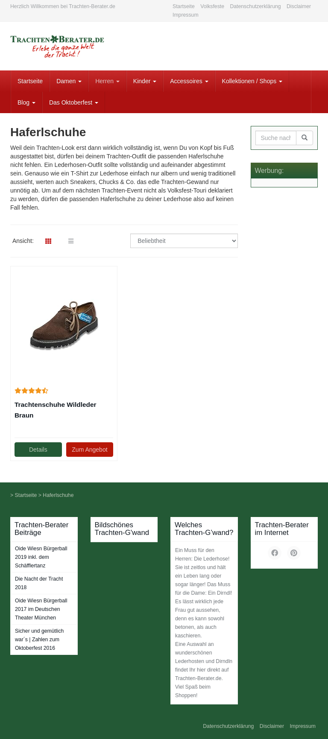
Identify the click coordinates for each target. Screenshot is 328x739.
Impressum (186, 15)
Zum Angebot (89, 449)
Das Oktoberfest (73, 102)
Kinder (144, 81)
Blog (26, 102)
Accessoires (189, 81)
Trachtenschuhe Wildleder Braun (55, 410)
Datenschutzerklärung (255, 6)
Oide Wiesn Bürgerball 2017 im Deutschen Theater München (41, 609)
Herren (107, 81)
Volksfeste (212, 6)
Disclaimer (299, 6)
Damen (69, 81)
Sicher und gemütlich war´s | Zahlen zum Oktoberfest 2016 (39, 639)
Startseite (184, 6)
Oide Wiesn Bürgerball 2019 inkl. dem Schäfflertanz (41, 557)
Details (38, 449)
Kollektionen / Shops (252, 81)
